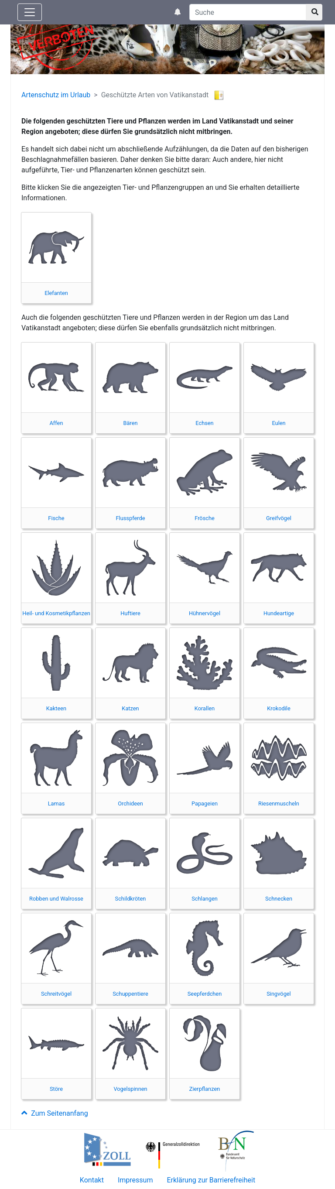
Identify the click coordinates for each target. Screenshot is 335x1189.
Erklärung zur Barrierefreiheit (211, 1180)
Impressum (135, 1180)
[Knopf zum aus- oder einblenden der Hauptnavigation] (29, 12)
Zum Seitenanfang (54, 1113)
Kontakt (92, 1180)
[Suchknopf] (314, 12)
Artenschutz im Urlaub (55, 95)
